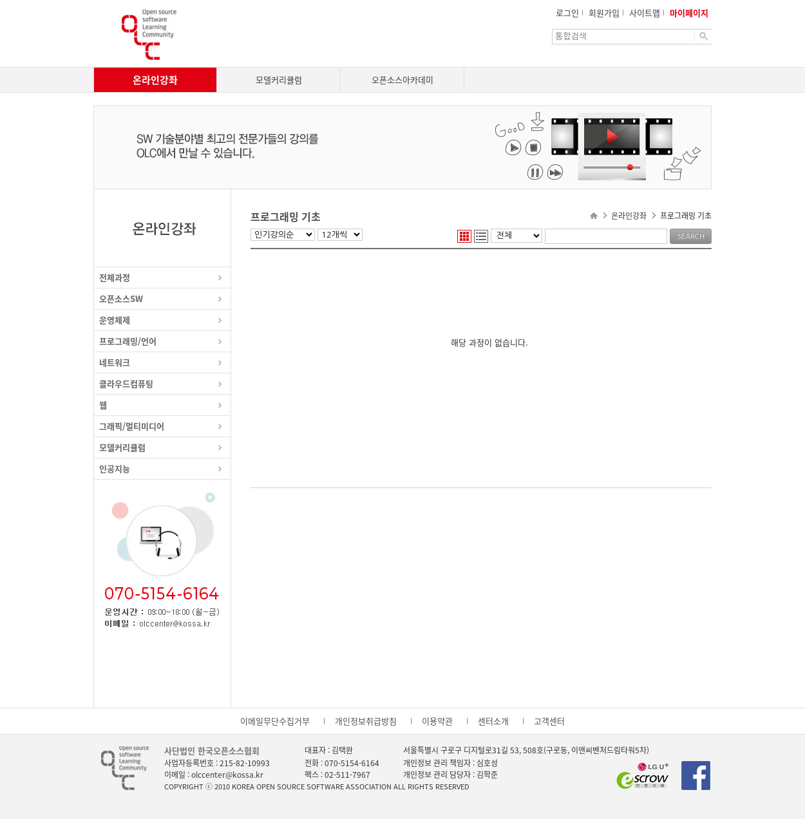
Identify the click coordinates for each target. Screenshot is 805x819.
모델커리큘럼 (279, 79)
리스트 (481, 236)
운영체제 (114, 320)
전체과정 (114, 277)
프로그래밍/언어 (127, 341)
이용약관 (437, 721)
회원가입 (604, 12)
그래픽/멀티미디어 (131, 426)
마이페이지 (689, 12)
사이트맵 (644, 12)
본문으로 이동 (0, 0)
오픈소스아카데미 (402, 79)
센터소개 (493, 721)
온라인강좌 (155, 80)
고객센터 (549, 721)
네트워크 (114, 362)
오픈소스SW (121, 298)
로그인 (567, 12)
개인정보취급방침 (366, 721)
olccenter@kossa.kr (227, 774)
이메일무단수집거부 (275, 721)
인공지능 (114, 468)
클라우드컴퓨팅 (126, 383)
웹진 (464, 236)
